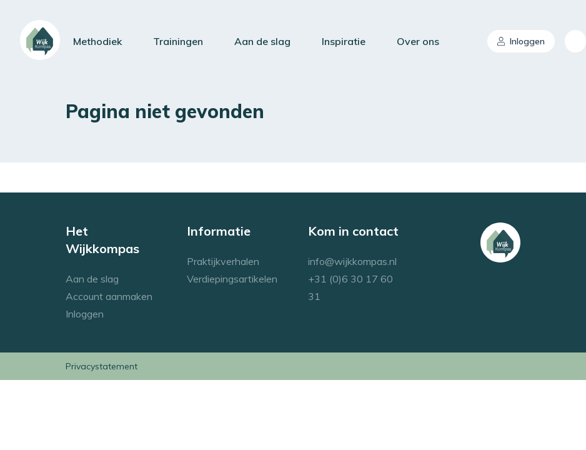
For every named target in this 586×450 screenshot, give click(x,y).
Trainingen (178, 41)
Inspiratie (343, 41)
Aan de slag (262, 41)
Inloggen (521, 41)
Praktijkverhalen (223, 261)
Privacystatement (101, 366)
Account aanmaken (109, 296)
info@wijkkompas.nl (352, 261)
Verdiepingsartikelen (232, 278)
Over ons (418, 41)
